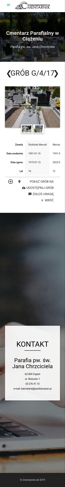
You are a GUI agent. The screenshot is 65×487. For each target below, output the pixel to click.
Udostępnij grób (38, 188)
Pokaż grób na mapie (36, 181)
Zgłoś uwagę (41, 194)
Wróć (47, 200)
